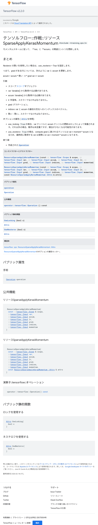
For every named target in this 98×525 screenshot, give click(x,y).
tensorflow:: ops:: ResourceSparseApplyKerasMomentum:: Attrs (29, 247)
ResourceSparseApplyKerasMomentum (21, 157)
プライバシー (18, 518)
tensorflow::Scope (59, 157)
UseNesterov (10, 229)
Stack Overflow (57, 500)
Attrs (24, 119)
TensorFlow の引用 (58, 508)
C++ (38, 32)
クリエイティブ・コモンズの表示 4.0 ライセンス (57, 464)
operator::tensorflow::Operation (20, 205)
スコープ (21, 86)
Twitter (6, 500)
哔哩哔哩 (6, 504)
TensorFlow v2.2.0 (13, 11)
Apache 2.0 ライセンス (28, 467)
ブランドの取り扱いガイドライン (64, 504)
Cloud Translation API (22, 23)
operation (9, 188)
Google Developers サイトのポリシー (79, 467)
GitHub (5, 496)
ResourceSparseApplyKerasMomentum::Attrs (31, 175)
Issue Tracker (56, 492)
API (16, 32)
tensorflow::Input (13, 160)
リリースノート (57, 496)
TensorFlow (7, 32)
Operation (24, 145)
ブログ (5, 492)
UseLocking (9, 220)
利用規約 (6, 518)
